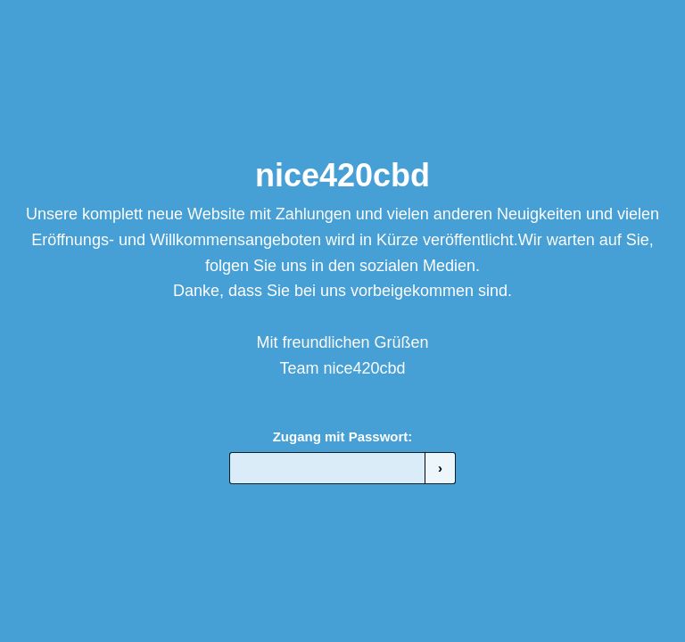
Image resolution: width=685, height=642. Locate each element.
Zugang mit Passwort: (343, 436)
